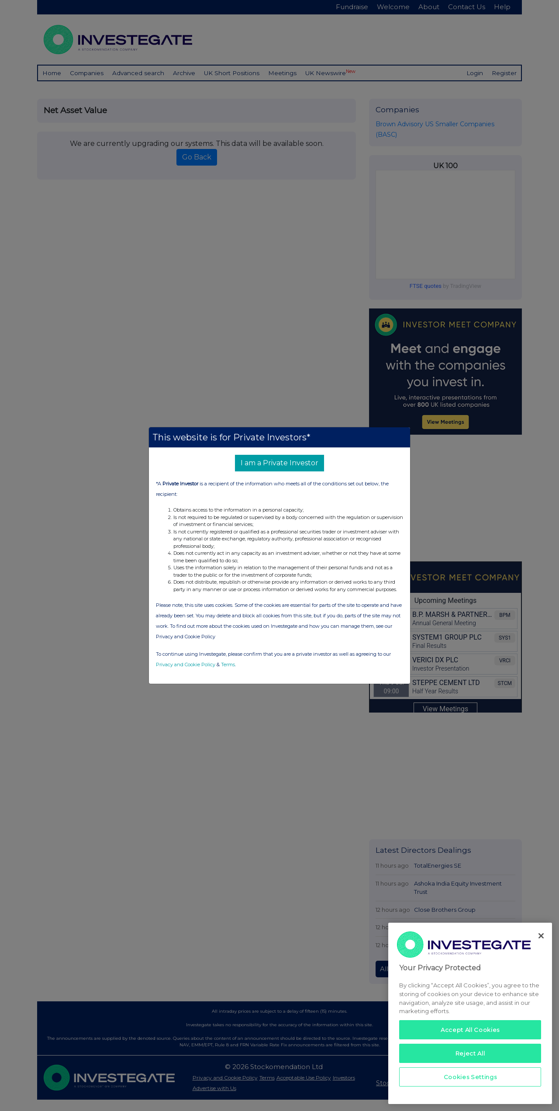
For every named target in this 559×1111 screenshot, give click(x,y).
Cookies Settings (470, 1076)
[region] (470, 1013)
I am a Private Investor (279, 463)
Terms (228, 664)
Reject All (470, 1053)
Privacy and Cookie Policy (185, 664)
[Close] (541, 935)
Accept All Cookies (470, 1029)
